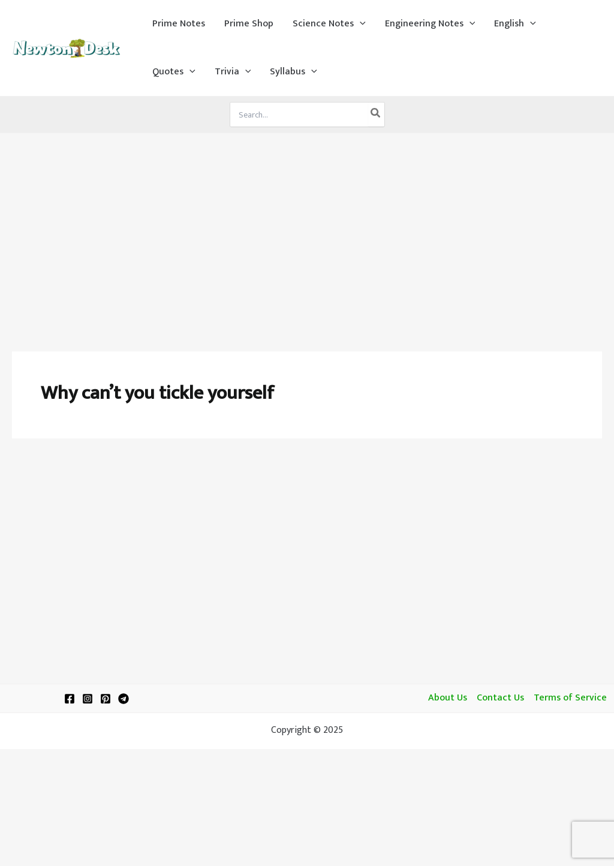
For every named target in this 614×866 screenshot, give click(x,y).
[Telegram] (123, 698)
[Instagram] (87, 698)
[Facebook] (69, 698)
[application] (360, 24)
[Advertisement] (307, 223)
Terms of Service (570, 698)
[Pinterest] (105, 698)
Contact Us (500, 698)
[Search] (376, 115)
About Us (447, 698)
